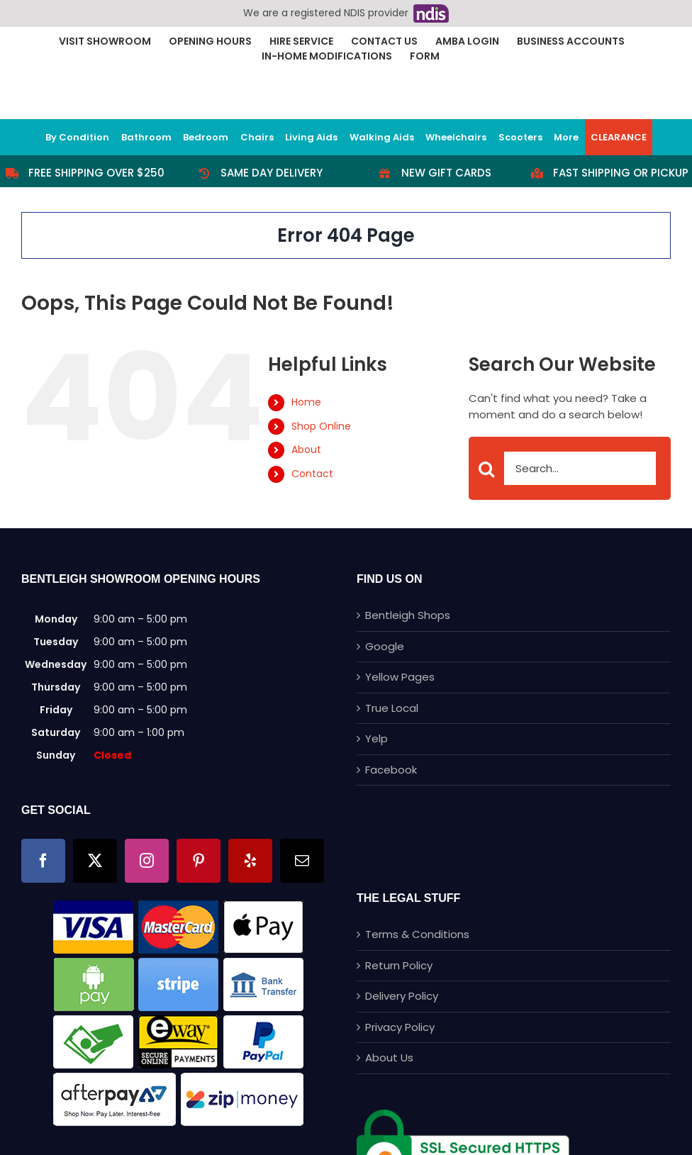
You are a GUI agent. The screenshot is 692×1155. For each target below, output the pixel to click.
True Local (391, 708)
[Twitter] (95, 861)
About (306, 449)
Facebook (391, 769)
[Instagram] (147, 861)
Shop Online (321, 426)
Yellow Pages (400, 676)
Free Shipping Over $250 (96, 172)
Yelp (376, 738)
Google (384, 646)
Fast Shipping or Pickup (620, 172)
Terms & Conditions (417, 934)
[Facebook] (43, 861)
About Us (389, 1057)
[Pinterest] (199, 861)
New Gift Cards (446, 172)
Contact (312, 474)
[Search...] (563, 468)
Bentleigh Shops (407, 615)
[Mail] (302, 861)
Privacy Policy (400, 1027)
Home (306, 402)
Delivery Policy (401, 995)
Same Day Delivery (272, 172)
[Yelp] (250, 861)
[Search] (486, 469)
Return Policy (398, 965)
